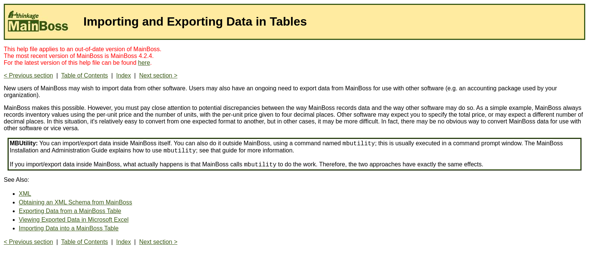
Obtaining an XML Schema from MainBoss (75, 202)
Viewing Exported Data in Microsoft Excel (73, 219)
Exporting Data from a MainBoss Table (70, 211)
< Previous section (28, 75)
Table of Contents (84, 75)
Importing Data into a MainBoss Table (69, 228)
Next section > (158, 75)
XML (25, 193)
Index (123, 75)
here (144, 62)
